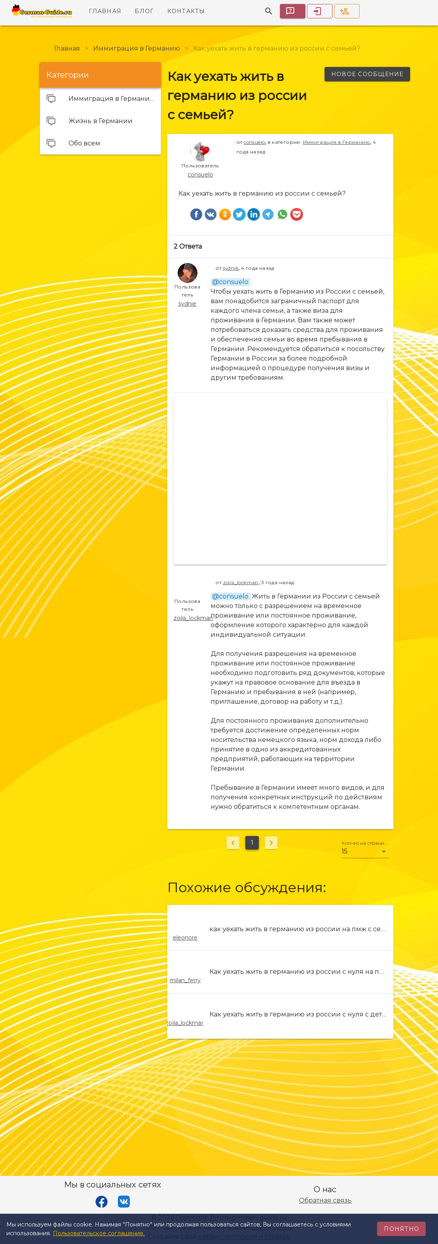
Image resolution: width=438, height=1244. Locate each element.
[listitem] (280, 929)
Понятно (401, 1228)
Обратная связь (325, 1200)
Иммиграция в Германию (336, 142)
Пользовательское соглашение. (99, 1233)
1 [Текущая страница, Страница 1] (252, 842)
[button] (365, 851)
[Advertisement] (100, 211)
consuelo (254, 142)
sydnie (230, 268)
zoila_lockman (240, 582)
